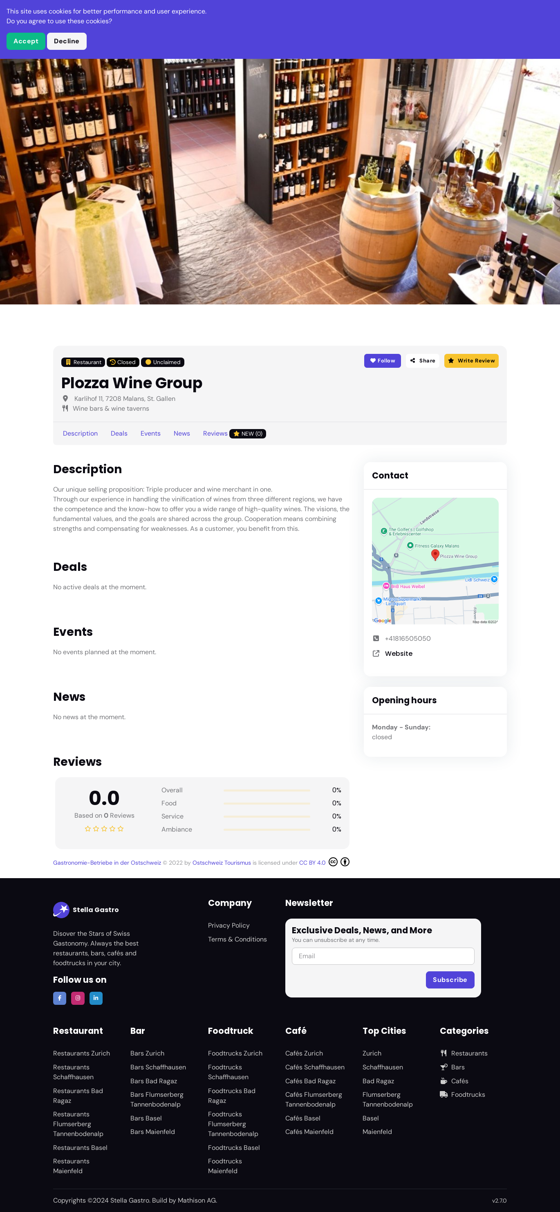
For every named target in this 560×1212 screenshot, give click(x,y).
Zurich (372, 1053)
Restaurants (464, 1053)
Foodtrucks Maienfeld (225, 1166)
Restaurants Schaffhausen (73, 1072)
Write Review (471, 360)
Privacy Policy (229, 925)
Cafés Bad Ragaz (310, 1081)
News (182, 433)
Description (80, 433)
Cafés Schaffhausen (315, 1067)
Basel (371, 1118)
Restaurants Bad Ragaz (78, 1096)
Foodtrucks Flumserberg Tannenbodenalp (233, 1124)
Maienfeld (377, 1131)
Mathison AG (197, 1200)
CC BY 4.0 (324, 861)
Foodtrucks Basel (234, 1147)
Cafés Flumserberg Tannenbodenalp (313, 1099)
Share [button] (423, 360)
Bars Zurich (147, 1053)
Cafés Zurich (304, 1053)
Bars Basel (146, 1118)
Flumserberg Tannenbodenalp (388, 1099)
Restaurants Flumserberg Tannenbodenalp (78, 1124)
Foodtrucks (462, 1094)
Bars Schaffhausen (158, 1067)
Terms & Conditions (237, 939)
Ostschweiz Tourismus (223, 862)
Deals (119, 433)
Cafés (454, 1081)
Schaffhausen (383, 1067)
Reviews (234, 433)
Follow (382, 360)
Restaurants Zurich (81, 1053)
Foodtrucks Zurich (235, 1053)
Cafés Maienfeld (309, 1131)
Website (398, 653)
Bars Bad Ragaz (153, 1081)
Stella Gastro (86, 910)
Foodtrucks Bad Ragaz (231, 1096)
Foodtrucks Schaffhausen (228, 1072)
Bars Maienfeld (152, 1131)
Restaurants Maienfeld (71, 1166)
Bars (452, 1067)
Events (151, 433)
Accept (25, 41)
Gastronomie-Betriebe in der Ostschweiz (108, 862)
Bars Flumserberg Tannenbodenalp (157, 1099)
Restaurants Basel (80, 1147)
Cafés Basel (302, 1118)
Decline (67, 41)
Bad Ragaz (378, 1081)
